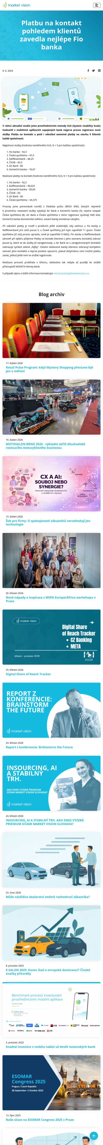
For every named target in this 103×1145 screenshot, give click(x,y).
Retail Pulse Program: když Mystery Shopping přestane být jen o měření (49, 369)
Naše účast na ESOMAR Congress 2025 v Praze (40, 1120)
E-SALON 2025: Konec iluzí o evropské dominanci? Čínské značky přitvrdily (48, 972)
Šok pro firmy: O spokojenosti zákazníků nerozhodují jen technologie (48, 522)
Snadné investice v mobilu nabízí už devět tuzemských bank (50, 1047)
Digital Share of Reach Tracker (28, 674)
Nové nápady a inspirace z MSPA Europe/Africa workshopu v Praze (51, 599)
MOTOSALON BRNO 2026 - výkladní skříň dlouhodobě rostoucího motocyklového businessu (45, 446)
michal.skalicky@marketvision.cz (71, 273)
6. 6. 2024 (8, 70)
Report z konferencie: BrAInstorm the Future (39, 747)
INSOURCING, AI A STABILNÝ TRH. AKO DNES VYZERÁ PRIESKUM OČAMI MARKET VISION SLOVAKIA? (45, 822)
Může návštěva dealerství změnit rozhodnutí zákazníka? (48, 897)
